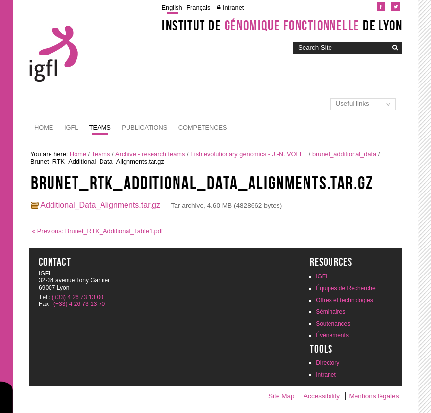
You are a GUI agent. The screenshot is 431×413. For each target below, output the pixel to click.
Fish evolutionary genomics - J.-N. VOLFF (248, 154)
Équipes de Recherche (345, 288)
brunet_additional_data (344, 154)
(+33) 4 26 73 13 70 (79, 304)
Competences (202, 127)
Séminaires (330, 311)
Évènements (332, 335)
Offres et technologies (344, 300)
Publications (144, 127)
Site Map (281, 396)
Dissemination (262, 127)
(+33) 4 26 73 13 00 (77, 297)
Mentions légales (374, 396)
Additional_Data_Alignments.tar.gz (97, 205)
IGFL (71, 127)
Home (43, 127)
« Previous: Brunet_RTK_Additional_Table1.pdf (97, 231)
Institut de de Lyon (282, 25)
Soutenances (333, 323)
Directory (327, 362)
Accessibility (322, 396)
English (172, 7)
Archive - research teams (150, 154)
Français (198, 7)
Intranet (233, 7)
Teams (100, 127)
